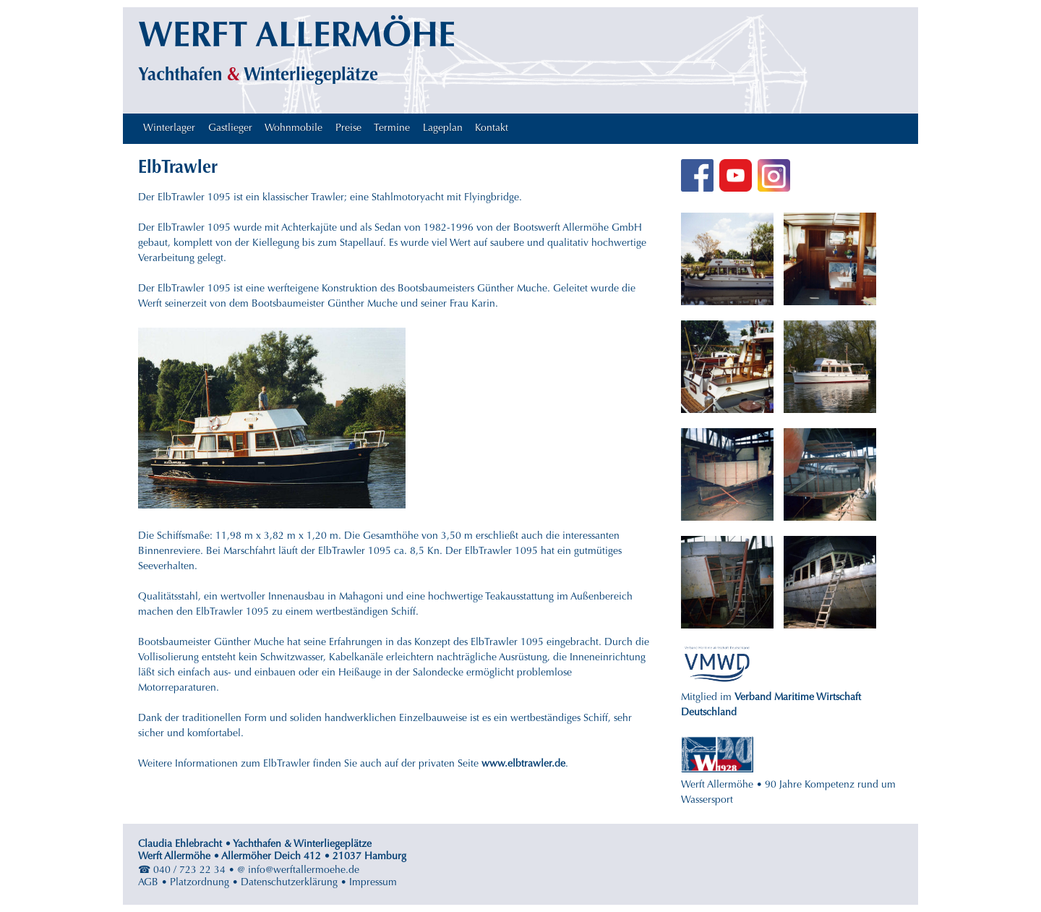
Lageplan (443, 129)
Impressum (373, 883)
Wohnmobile (293, 129)
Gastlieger (230, 129)
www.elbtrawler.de (523, 764)
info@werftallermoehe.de (303, 871)
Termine (392, 129)
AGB (148, 883)
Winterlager (169, 129)
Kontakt (491, 129)
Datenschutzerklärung (289, 883)
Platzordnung (199, 883)
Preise (348, 129)
